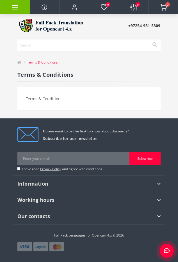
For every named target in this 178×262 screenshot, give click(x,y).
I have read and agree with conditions (62, 169)
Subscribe (145, 158)
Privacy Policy (50, 169)
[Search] (155, 45)
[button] (74, 7)
